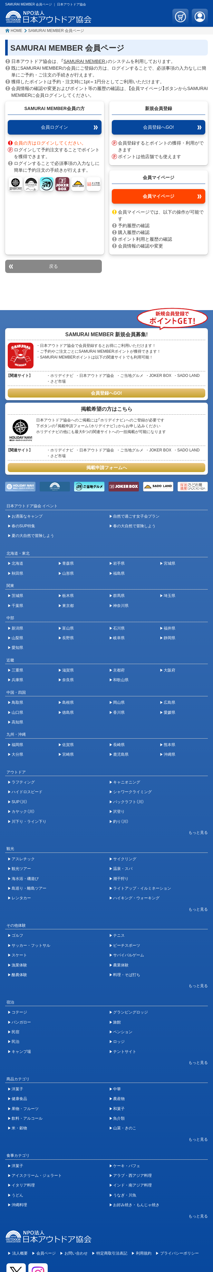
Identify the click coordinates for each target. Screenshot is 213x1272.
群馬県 (119, 595)
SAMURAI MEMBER (84, 61)
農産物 (119, 1098)
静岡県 (169, 638)
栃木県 (68, 595)
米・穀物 (19, 1128)
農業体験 (121, 965)
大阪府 (169, 670)
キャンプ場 (21, 1051)
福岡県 (17, 744)
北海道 (17, 563)
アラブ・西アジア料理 (132, 1175)
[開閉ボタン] (195, 832)
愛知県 (17, 647)
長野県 (68, 638)
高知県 (17, 722)
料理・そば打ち (126, 975)
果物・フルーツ (25, 1108)
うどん (17, 1195)
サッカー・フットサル (31, 945)
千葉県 (17, 605)
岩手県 (119, 563)
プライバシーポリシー (179, 1253)
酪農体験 (19, 975)
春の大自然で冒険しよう (134, 526)
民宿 (15, 1032)
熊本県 (169, 744)
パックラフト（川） (128, 802)
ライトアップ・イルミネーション (142, 888)
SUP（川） (19, 802)
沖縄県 (169, 754)
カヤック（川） (23, 811)
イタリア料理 (23, 1185)
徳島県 (68, 712)
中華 (117, 1089)
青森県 (68, 563)
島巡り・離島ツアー (29, 888)
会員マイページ (158, 196)
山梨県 (17, 638)
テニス (119, 935)
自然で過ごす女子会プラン (136, 516)
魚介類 (119, 1118)
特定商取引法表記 (111, 1253)
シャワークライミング (132, 792)
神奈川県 (121, 605)
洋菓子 (17, 1089)
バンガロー (21, 1022)
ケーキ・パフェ (126, 1166)
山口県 (17, 712)
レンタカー (21, 898)
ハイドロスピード (27, 792)
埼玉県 (169, 595)
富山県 (68, 628)
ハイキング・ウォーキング (136, 898)
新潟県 (17, 628)
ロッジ (119, 1041)
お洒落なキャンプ (27, 516)
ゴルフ (17, 935)
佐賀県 (68, 744)
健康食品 (19, 1098)
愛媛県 (169, 712)
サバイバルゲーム (128, 955)
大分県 (17, 754)
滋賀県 (68, 670)
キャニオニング (126, 782)
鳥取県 (17, 702)
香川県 (119, 712)
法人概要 (20, 1253)
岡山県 (119, 702)
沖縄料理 (19, 1205)
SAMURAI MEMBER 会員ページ (56, 30)
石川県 (119, 628)
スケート (19, 955)
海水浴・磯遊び (25, 878)
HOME (16, 30)
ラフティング (23, 782)
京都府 (119, 670)
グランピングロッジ (130, 1012)
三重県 (17, 670)
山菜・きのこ (124, 1128)
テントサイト (124, 1051)
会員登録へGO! (158, 127)
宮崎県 (68, 754)
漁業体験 (19, 965)
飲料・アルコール (27, 1118)
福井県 (169, 628)
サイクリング (124, 859)
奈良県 (68, 680)
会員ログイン (54, 127)
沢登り (119, 811)
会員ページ (46, 1253)
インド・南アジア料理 (132, 1185)
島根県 (68, 702)
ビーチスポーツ (126, 945)
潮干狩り (121, 878)
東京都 (68, 605)
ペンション (122, 1032)
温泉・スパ (122, 868)
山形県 (68, 573)
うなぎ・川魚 (124, 1195)
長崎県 (119, 744)
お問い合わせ (76, 1253)
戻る (53, 266)
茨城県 (17, 595)
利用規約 (143, 1253)
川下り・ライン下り (29, 821)
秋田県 (17, 573)
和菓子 (119, 1108)
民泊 (15, 1041)
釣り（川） (121, 821)
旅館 (117, 1022)
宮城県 (169, 563)
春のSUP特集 (23, 526)
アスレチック (23, 859)
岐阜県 (119, 638)
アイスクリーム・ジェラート (37, 1175)
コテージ (19, 1012)
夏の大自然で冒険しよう (33, 535)
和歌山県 (121, 680)
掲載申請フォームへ (106, 467)
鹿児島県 (121, 754)
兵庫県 (17, 680)
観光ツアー (21, 868)
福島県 (119, 573)
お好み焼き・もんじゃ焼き (136, 1205)
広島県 (169, 702)
